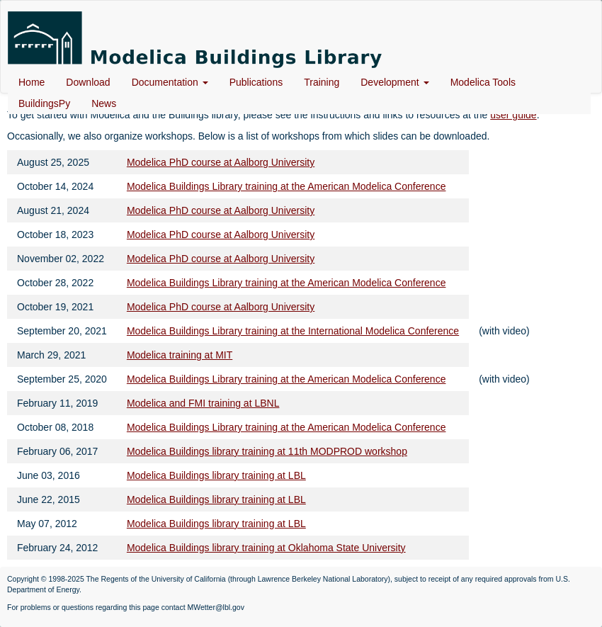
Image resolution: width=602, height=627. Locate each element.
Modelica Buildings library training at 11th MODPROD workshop (267, 451)
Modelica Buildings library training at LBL (216, 475)
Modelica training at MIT (179, 355)
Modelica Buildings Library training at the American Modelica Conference (286, 186)
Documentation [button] (170, 82)
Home (31, 82)
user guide (513, 114)
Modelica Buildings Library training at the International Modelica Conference (293, 331)
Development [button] (394, 82)
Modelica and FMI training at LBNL (203, 403)
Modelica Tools (483, 82)
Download (88, 82)
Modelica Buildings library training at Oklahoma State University (266, 547)
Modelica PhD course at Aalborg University (220, 162)
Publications (256, 82)
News (103, 103)
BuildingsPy (44, 103)
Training (321, 82)
